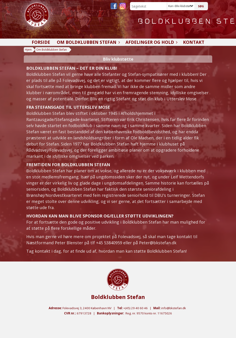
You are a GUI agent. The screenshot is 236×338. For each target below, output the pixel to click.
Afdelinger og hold (150, 42)
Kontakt (193, 42)
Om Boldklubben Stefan (88, 42)
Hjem (28, 50)
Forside (41, 42)
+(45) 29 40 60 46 (135, 308)
